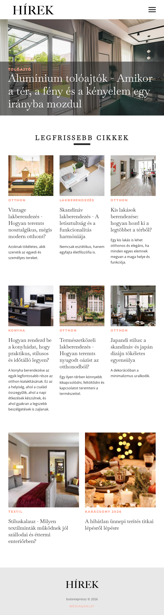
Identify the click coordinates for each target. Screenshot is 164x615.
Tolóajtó (19, 69)
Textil (15, 512)
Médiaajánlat (82, 606)
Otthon (17, 200)
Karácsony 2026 (103, 512)
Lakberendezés (77, 200)
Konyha (16, 330)
